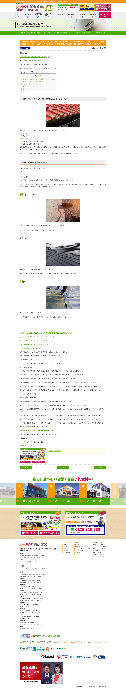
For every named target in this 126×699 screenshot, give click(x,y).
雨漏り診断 (95, 550)
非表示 (39, 75)
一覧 (63, 468)
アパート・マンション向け (99, 546)
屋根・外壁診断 (97, 552)
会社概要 (65, 550)
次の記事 (26, 468)
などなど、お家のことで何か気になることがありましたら (38, 337)
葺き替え (23, 89)
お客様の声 (71, 16)
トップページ (66, 542)
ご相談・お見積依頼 (54, 451)
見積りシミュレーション (99, 548)
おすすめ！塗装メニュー (49, 15)
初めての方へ (27, 16)
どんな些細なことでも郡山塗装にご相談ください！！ (36, 340)
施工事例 (60, 16)
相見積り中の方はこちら (49, 533)
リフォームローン (79, 554)
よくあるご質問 (79, 550)
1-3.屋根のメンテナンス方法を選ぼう (31, 81)
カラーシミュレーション (99, 556)
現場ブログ (93, 16)
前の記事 (100, 468)
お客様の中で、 (46, 333)
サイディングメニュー (98, 544)
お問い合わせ (78, 552)
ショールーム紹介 (104, 16)
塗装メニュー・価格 (98, 542)
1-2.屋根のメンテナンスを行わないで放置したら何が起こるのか (38, 79)
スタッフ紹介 (66, 552)
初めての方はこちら (30, 533)
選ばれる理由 (66, 546)
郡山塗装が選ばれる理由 (38, 15)
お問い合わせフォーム (27, 445)
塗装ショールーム (67, 548)
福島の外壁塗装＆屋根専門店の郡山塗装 (32, 57)
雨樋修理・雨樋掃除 (98, 554)
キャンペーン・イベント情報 (82, 548)
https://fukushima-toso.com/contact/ (31, 348)
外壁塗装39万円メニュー (27, 430)
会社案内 (82, 16)
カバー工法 (24, 86)
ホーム (19, 16)
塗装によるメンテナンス (27, 84)
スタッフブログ (25, 48)
